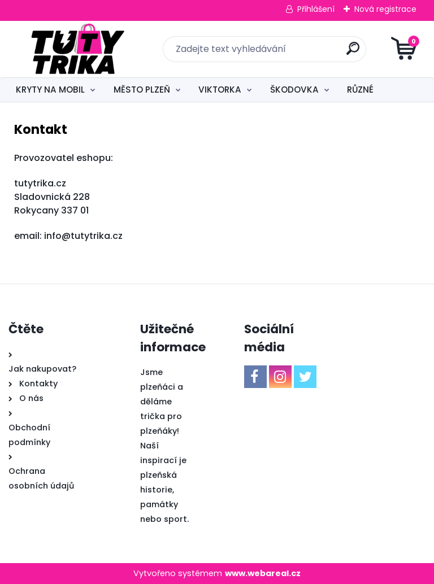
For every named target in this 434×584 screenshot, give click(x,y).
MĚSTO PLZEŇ (142, 89)
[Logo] (77, 49)
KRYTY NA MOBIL (50, 89)
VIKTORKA (219, 89)
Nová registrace (385, 9)
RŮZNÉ (360, 89)
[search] (352, 53)
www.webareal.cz (263, 573)
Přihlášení (316, 9)
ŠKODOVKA (294, 89)
